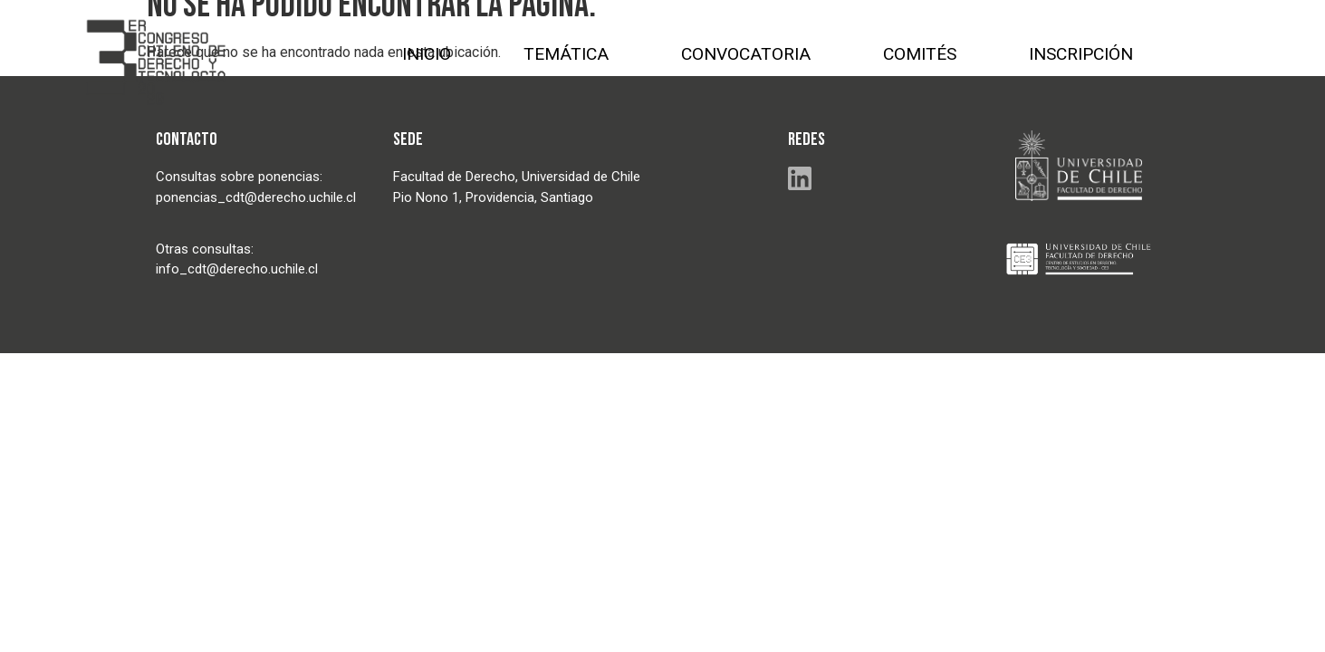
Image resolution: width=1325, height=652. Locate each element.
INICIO (426, 53)
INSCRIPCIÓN (1081, 53)
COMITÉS (919, 53)
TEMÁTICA (566, 53)
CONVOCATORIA (746, 53)
